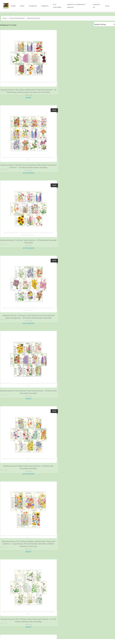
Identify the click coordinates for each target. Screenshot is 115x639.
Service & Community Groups (72, 630)
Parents (41, 630)
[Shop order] (104, 24)
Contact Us (91, 630)
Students (31, 630)
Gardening (28, 94)
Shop (22, 630)
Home (5, 18)
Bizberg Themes (98, 634)
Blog (100, 630)
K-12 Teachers (52, 630)
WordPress (77, 634)
